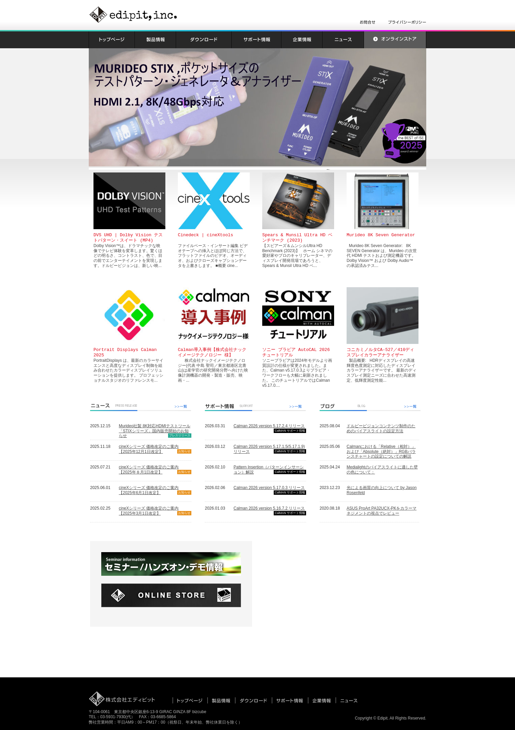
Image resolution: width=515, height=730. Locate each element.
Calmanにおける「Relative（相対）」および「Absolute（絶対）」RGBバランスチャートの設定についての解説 (381, 451)
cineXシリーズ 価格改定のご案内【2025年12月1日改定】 (149, 449)
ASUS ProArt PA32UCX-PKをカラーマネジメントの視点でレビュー (381, 511)
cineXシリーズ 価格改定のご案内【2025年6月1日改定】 (149, 490)
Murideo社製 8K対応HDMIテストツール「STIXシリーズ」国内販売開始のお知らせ (154, 431)
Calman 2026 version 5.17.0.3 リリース (269, 487)
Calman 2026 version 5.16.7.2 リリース (269, 508)
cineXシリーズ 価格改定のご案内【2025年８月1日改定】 (149, 470)
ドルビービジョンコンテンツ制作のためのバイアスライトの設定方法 (381, 428)
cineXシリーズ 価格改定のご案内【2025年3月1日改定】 (149, 511)
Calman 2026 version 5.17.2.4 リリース (269, 426)
